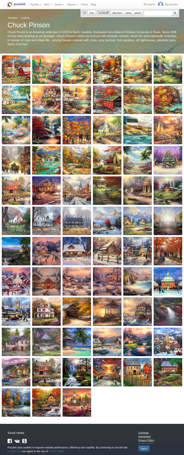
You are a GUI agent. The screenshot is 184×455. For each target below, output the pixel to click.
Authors (25, 17)
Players (72, 4)
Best (48, 4)
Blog (93, 4)
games (138, 13)
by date (104, 13)
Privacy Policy (146, 440)
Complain (143, 432)
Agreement (144, 436)
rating (128, 13)
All (84, 13)
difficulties (117, 13)
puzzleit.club (14, 451)
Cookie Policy (56, 451)
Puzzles (35, 4)
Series (59, 4)
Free (91, 13)
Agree (144, 448)
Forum (84, 4)
